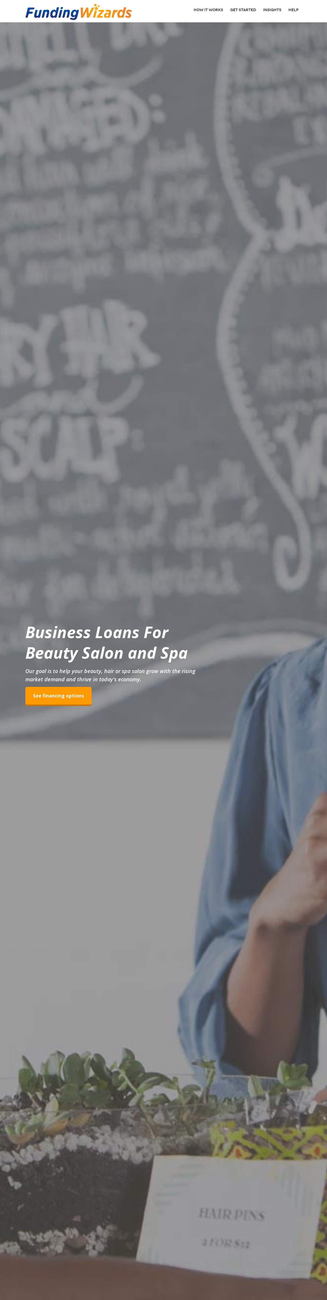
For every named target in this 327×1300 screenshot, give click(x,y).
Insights (272, 10)
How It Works (208, 10)
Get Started (243, 10)
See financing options (58, 698)
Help (293, 10)
